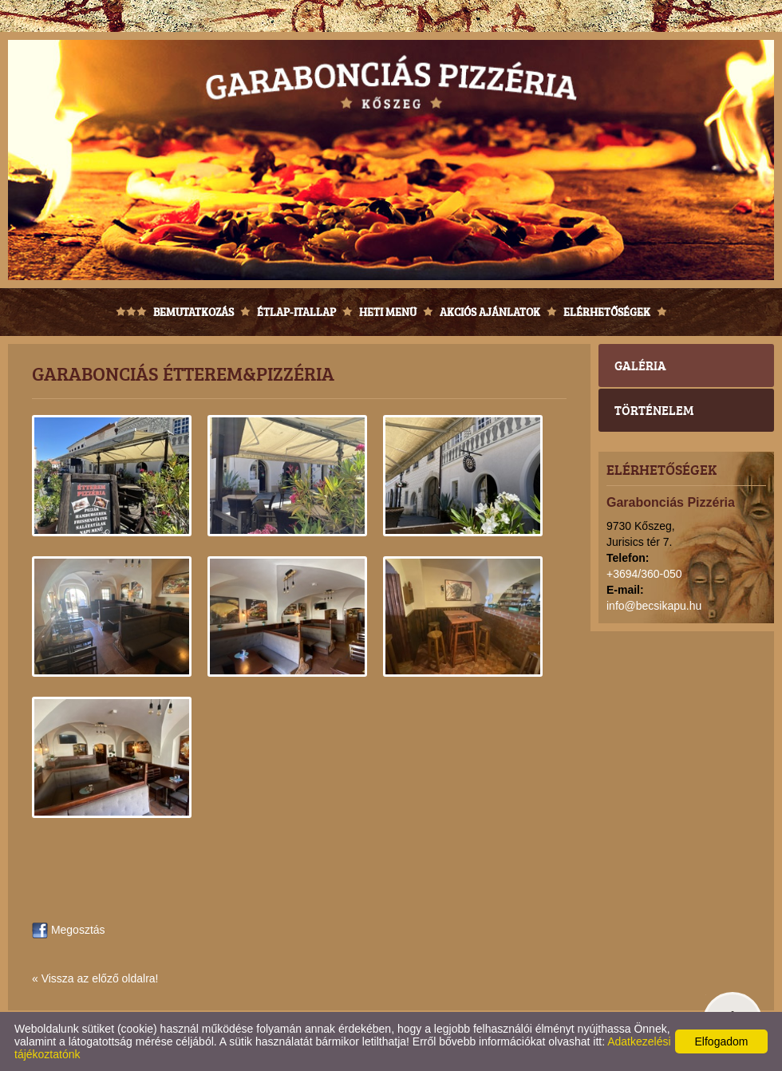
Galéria (640, 365)
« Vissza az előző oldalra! (95, 978)
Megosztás (68, 929)
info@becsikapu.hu (653, 605)
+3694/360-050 (644, 573)
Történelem (653, 409)
